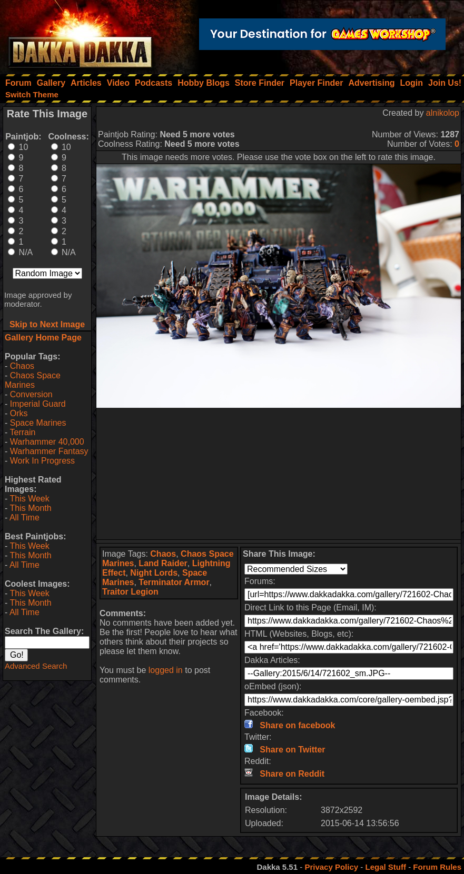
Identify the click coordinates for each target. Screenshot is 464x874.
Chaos (22, 365)
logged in (166, 670)
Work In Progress (42, 460)
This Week (29, 498)
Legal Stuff (385, 866)
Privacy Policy (331, 866)
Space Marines (38, 422)
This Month (30, 508)
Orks (19, 413)
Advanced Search (36, 665)
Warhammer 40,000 (47, 441)
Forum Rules (437, 866)
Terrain (22, 432)
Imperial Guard (38, 403)
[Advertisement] (279, 473)
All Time (24, 517)
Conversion (31, 394)
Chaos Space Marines (33, 380)
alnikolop (442, 112)
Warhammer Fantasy (49, 451)
